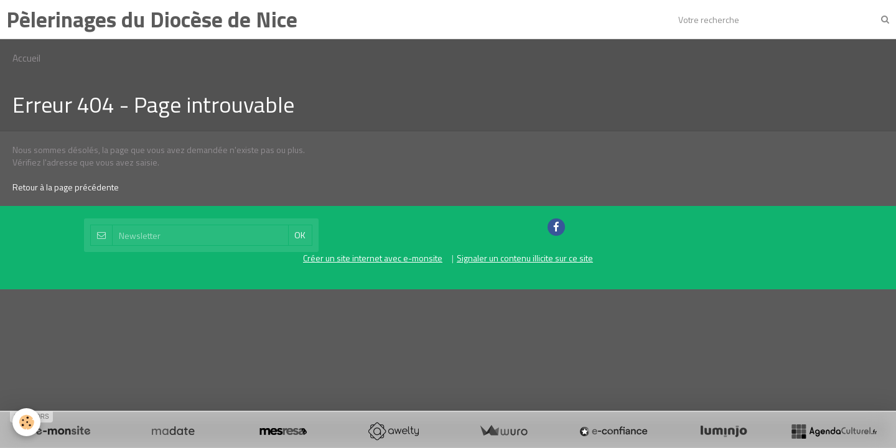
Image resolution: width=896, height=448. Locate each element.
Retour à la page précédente (65, 187)
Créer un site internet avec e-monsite (372, 257)
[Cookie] (26, 422)
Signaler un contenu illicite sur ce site (525, 257)
